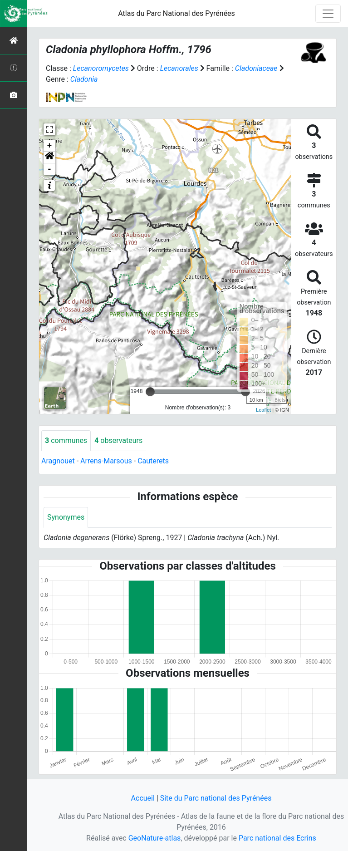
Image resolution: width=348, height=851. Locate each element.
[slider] (150, 391)
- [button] (49, 169)
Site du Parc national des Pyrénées (216, 798)
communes (66, 440)
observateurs (118, 440)
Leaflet (263, 410)
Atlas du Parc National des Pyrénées (176, 13)
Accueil (143, 798)
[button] (49, 157)
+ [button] (49, 145)
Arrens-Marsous (106, 461)
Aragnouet (58, 461)
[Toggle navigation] (328, 14)
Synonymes (65, 517)
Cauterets (153, 461)
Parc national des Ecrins (277, 838)
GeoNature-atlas (154, 838)
